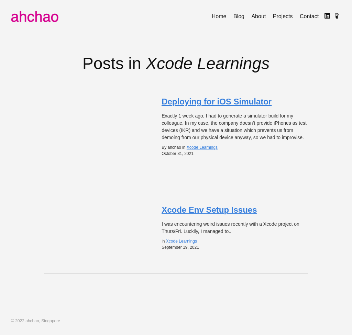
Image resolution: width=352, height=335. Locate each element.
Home (219, 16)
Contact (309, 16)
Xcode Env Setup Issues (209, 209)
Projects (283, 16)
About (258, 16)
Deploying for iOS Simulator (217, 101)
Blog (238, 16)
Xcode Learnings (202, 147)
